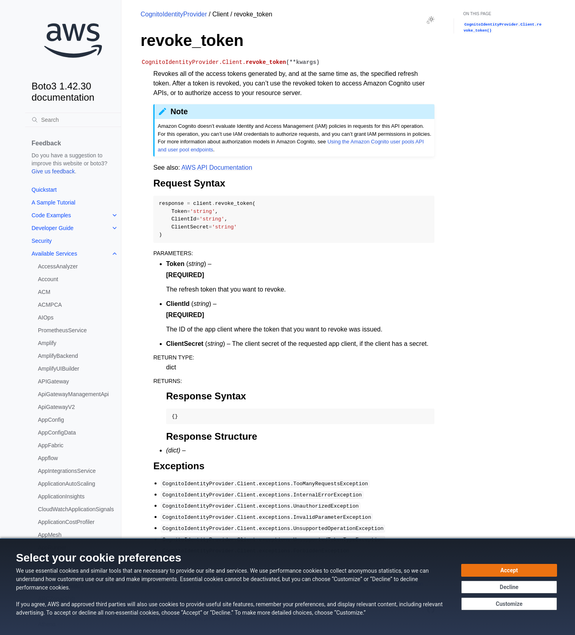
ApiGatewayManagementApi (73, 394)
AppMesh (49, 535)
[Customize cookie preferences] (509, 603)
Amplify (47, 343)
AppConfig (51, 420)
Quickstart (44, 190)
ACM (44, 292)
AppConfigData (57, 432)
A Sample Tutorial (53, 202)
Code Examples (51, 215)
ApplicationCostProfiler (66, 522)
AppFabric (50, 445)
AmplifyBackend (58, 356)
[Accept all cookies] (509, 570)
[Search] (73, 120)
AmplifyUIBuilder (58, 368)
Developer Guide (52, 228)
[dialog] (287, 586)
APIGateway (53, 381)
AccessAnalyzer (58, 266)
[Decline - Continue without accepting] (509, 587)
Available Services (54, 253)
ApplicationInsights (61, 496)
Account (48, 279)
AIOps (46, 317)
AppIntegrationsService (67, 471)
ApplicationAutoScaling (66, 483)
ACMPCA (50, 305)
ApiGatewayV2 (56, 407)
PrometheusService (62, 330)
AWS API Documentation (216, 167)
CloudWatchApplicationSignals (76, 509)
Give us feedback (53, 171)
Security (42, 241)
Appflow (48, 458)
